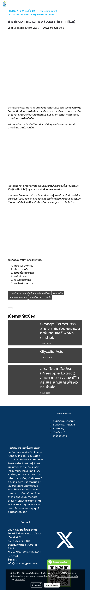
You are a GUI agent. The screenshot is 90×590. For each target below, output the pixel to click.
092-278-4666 (32, 552)
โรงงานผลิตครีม (24, 452)
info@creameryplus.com (22, 563)
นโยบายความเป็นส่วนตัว (67, 576)
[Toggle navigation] (86, 4)
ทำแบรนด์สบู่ (20, 478)
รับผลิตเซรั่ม (14, 463)
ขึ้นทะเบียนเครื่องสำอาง (24, 495)
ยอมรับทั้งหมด (52, 585)
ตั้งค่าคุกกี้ (36, 585)
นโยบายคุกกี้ (20, 579)
